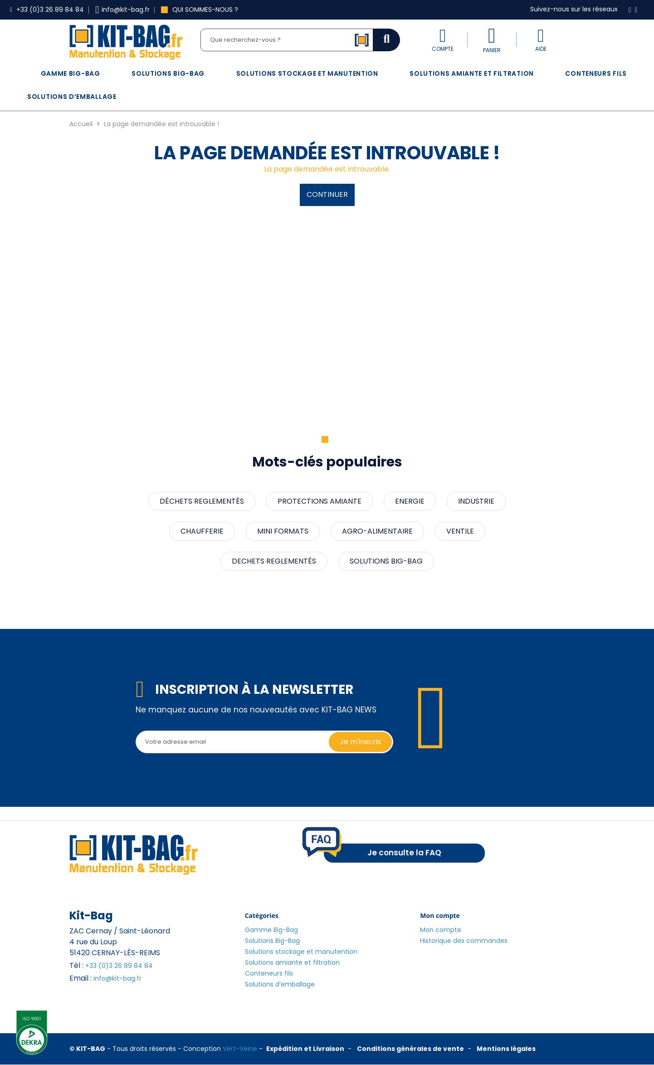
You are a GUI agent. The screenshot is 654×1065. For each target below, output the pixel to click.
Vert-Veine (240, 1048)
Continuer (327, 194)
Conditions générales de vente (410, 1048)
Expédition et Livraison (305, 1048)
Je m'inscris (360, 741)
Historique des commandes (464, 940)
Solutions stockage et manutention (307, 73)
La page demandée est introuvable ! (161, 123)
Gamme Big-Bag (70, 73)
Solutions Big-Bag (168, 73)
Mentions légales (506, 1048)
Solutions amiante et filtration (472, 73)
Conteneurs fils (596, 73)
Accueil (81, 123)
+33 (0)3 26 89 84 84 (119, 965)
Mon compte (440, 929)
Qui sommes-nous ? (199, 9)
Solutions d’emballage (72, 96)
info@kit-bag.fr (117, 978)
